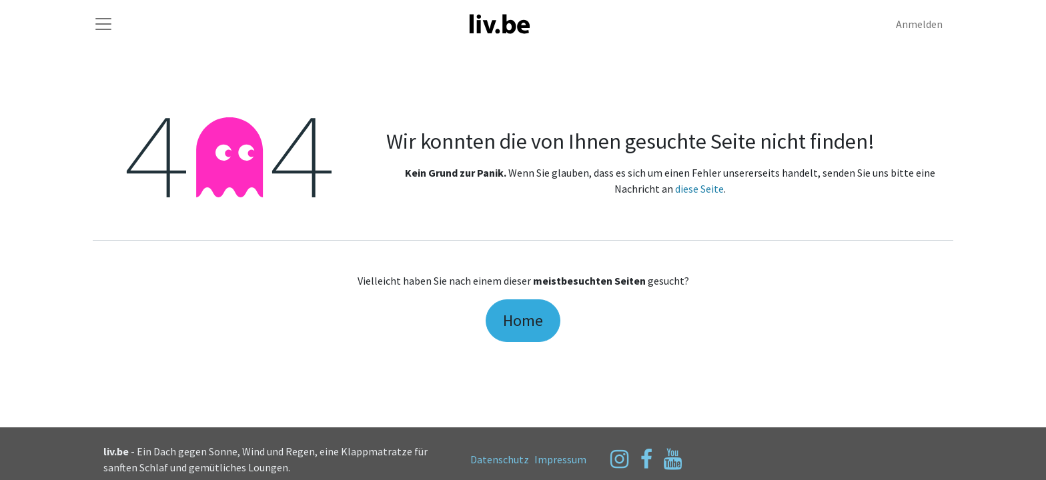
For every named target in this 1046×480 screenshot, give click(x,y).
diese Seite (699, 188)
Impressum (560, 459)
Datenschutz (499, 459)
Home (523, 320)
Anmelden (919, 24)
